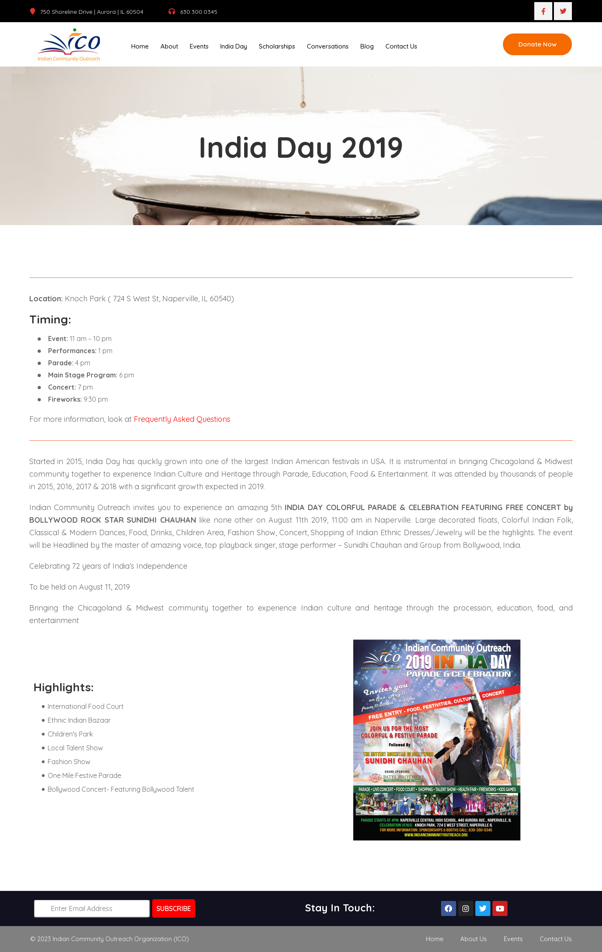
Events (199, 46)
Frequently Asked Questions (182, 418)
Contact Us (401, 46)
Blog (367, 46)
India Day (233, 46)
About (169, 46)
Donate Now (537, 44)
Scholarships (277, 46)
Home (140, 46)
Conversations (328, 46)
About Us (473, 938)
